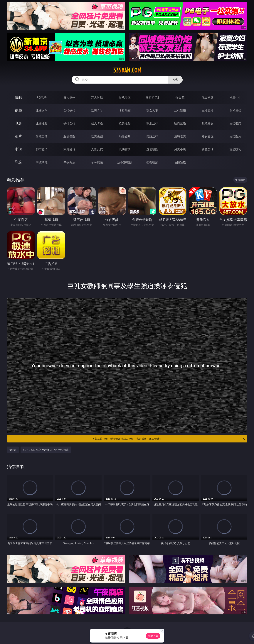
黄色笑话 (207, 149)
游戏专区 (125, 97)
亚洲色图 (69, 136)
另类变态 (235, 123)
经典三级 (180, 123)
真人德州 (69, 97)
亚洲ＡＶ (42, 110)
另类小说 (180, 149)
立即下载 (153, 636)
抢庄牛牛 (235, 97)
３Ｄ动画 (125, 110)
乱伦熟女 (207, 123)
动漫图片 (125, 136)
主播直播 (207, 110)
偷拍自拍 (69, 123)
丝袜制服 (180, 110)
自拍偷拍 (69, 110)
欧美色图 (97, 136)
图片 (18, 136)
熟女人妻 (152, 110)
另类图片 (235, 136)
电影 (18, 123)
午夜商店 (69, 162)
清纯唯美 (180, 136)
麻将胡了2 (152, 97)
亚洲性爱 (42, 123)
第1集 (12, 450)
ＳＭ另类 (235, 110)
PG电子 (42, 97)
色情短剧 (180, 162)
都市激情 (42, 149)
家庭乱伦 (69, 149)
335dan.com (127, 70)
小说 (18, 149)
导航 (18, 162)
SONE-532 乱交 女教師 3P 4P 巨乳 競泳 (46, 450)
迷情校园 (152, 149)
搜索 (175, 80)
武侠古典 (125, 149)
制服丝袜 (152, 123)
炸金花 (180, 97)
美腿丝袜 (152, 136)
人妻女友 (97, 149)
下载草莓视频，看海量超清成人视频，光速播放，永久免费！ (168, 439)
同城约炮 (42, 162)
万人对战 (97, 97)
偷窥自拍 (42, 136)
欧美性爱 (125, 123)
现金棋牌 (207, 97)
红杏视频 (152, 162)
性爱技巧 (235, 149)
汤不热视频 (124, 162)
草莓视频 (97, 162)
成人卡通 (97, 123)
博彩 (18, 97)
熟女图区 (207, 136)
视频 (18, 110)
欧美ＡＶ (97, 110)
